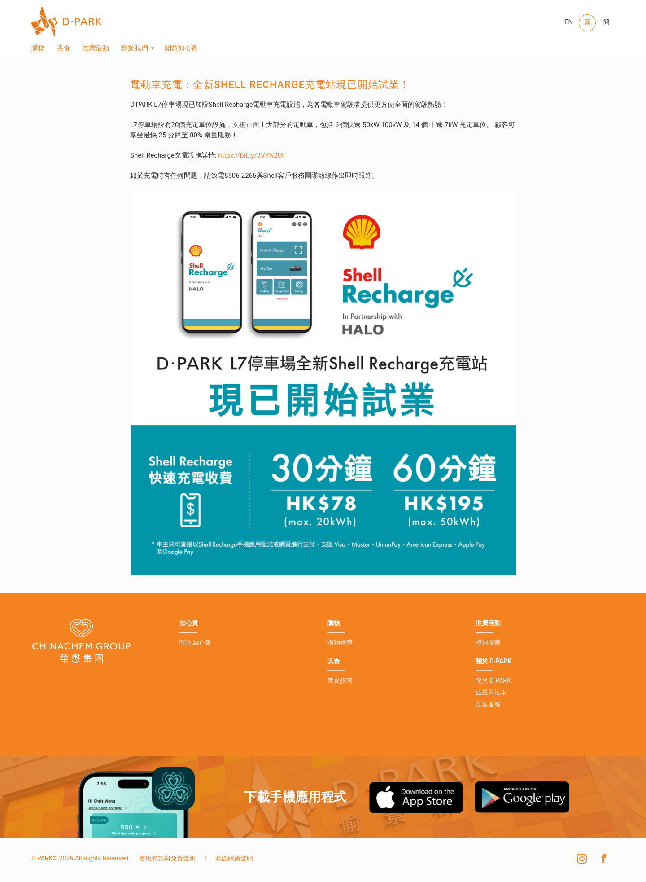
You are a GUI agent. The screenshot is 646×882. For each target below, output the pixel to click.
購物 (38, 49)
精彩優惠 (488, 642)
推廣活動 (96, 49)
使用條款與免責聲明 (167, 858)
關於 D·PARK (493, 680)
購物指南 (340, 642)
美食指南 (340, 680)
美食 (63, 49)
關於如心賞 (181, 49)
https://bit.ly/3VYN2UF (252, 155)
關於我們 (134, 49)
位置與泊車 (491, 692)
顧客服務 (488, 704)
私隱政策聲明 (234, 858)
